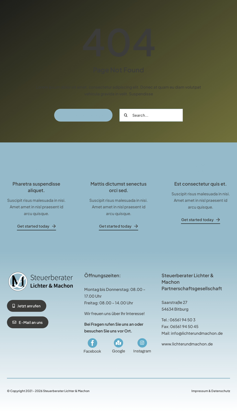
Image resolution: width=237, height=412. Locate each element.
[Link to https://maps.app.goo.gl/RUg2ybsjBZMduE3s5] (118, 343)
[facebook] (92, 343)
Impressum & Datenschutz (210, 391)
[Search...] (151, 115)
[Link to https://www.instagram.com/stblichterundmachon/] (142, 343)
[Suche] (125, 115)
